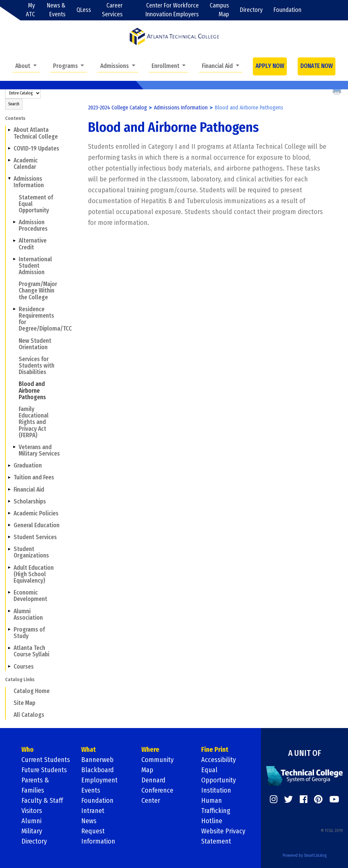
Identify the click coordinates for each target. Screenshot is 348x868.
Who (27, 749)
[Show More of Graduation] (9, 465)
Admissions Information (29, 182)
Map (147, 770)
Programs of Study (29, 633)
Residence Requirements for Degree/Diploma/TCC (40, 319)
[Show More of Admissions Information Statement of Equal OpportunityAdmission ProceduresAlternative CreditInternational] (9, 178)
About (23, 66)
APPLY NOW (270, 66)
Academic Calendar (26, 164)
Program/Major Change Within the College (38, 291)
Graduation (28, 465)
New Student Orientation (35, 344)
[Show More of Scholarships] (9, 501)
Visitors (31, 811)
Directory (251, 10)
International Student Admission (35, 266)
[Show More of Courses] (9, 666)
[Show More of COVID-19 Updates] (9, 148)
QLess (83, 10)
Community (157, 760)
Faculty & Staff (42, 800)
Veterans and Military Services (39, 450)
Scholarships (30, 501)
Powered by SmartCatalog (305, 855)
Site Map (24, 703)
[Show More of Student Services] (9, 537)
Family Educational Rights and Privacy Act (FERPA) (34, 422)
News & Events (56, 10)
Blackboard (97, 770)
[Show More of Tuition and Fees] (9, 477)
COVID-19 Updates (36, 148)
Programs (66, 66)
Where (150, 749)
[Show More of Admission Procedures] (14, 222)
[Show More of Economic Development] (9, 592)
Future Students (44, 770)
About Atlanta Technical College (36, 133)
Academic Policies (36, 513)
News (89, 821)
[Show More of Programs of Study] (9, 629)
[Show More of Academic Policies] (9, 513)
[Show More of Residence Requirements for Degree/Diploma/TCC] (14, 309)
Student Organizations (31, 552)
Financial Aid (218, 66)
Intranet (92, 811)
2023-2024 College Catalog (117, 107)
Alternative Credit (33, 244)
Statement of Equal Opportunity (36, 204)
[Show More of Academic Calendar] (9, 160)
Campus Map (219, 10)
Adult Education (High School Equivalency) (34, 574)
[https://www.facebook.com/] (303, 799)
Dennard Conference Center (157, 790)
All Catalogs (29, 715)
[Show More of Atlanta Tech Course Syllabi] (9, 647)
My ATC (30, 10)
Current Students (45, 760)
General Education (36, 525)
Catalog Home (32, 691)
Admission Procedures (33, 225)
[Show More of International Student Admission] (14, 259)
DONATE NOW (316, 66)
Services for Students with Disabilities (36, 366)
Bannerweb (97, 760)
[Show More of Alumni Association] (9, 610)
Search (13, 104)
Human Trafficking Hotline (215, 810)
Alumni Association (28, 614)
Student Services (35, 537)
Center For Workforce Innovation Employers (172, 10)
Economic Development (30, 596)
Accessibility (218, 760)
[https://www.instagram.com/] (273, 799)
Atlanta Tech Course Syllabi (31, 651)
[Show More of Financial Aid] (9, 489)
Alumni (31, 821)
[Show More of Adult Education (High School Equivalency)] (9, 567)
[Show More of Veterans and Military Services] (14, 447)
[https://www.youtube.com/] (334, 799)
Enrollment (166, 66)
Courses (24, 666)
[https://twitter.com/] (288, 799)
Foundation (287, 10)
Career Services (112, 10)
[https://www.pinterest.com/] (318, 799)
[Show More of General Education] (9, 525)
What (88, 749)
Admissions (115, 66)
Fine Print (214, 749)
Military (31, 831)
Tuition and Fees (34, 477)
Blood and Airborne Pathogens (32, 390)
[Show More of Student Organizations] (9, 549)
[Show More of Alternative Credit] (14, 240)
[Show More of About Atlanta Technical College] (9, 129)
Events (90, 790)
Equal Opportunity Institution (218, 780)
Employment (99, 780)
